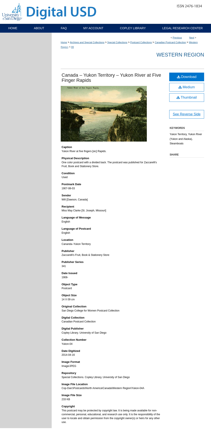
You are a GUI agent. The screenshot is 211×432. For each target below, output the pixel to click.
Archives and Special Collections (87, 42)
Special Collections (117, 42)
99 (72, 47)
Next (191, 37)
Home (64, 42)
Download (187, 77)
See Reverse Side (187, 114)
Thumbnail (187, 97)
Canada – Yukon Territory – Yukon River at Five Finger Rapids (111, 77)
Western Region (180, 55)
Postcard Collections (141, 42)
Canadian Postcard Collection (170, 42)
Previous (177, 37)
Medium (186, 87)
